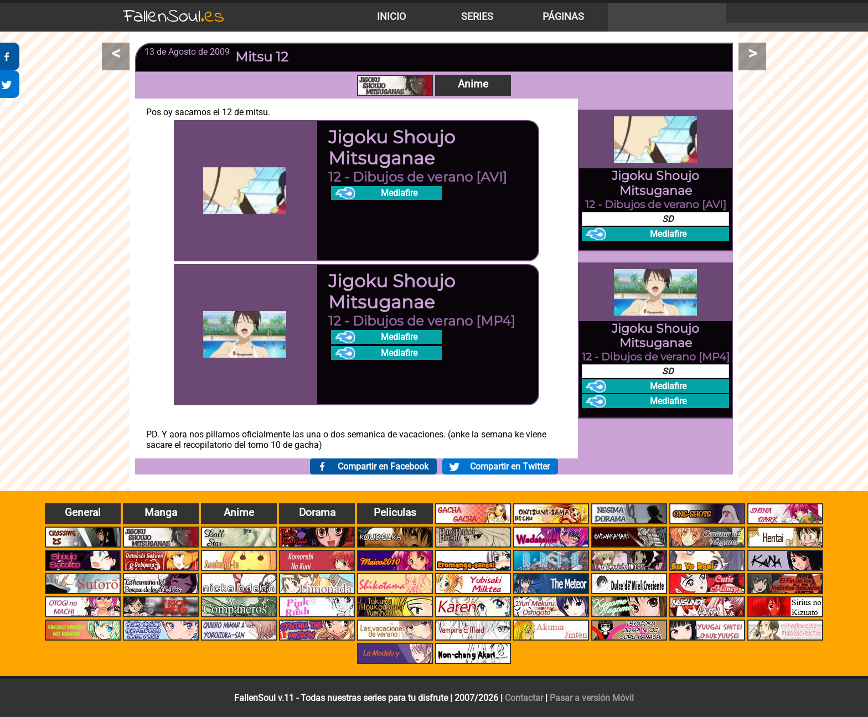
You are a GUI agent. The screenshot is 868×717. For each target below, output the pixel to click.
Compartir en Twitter (510, 466)
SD (668, 219)
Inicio (391, 16)
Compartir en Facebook (383, 466)
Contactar (524, 698)
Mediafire (399, 193)
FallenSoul (173, 17)
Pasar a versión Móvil (592, 698)
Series (477, 16)
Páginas (563, 16)
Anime (473, 84)
